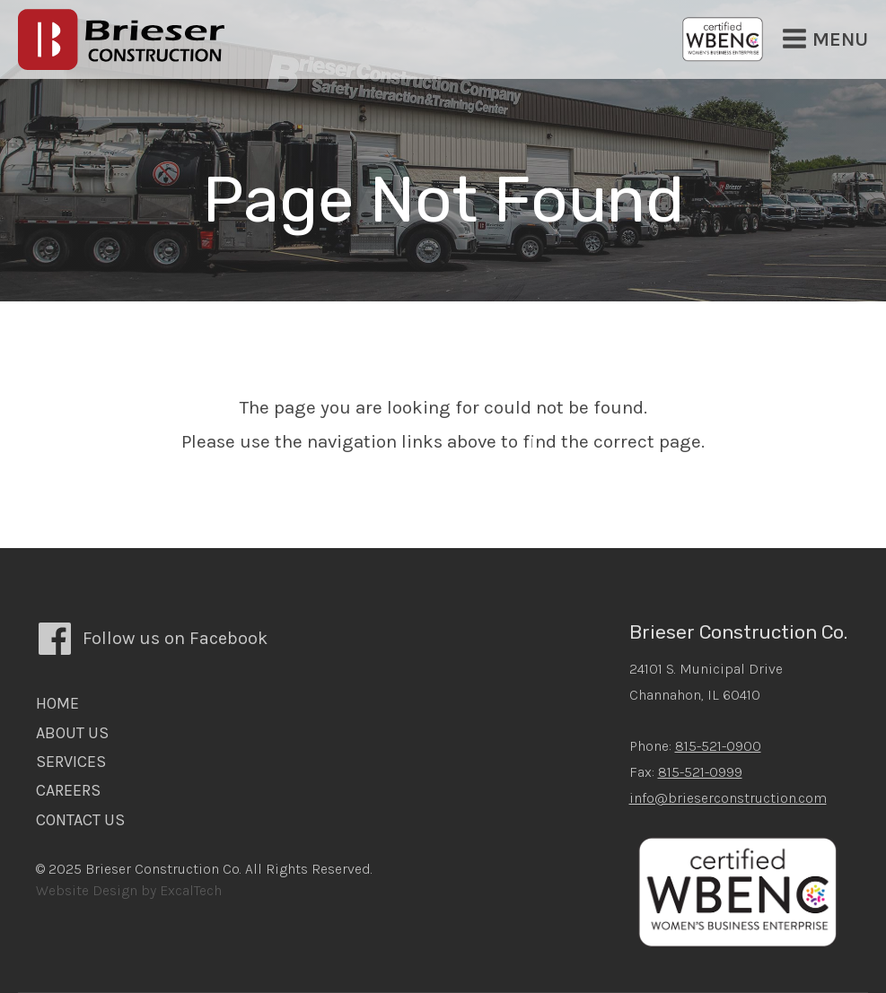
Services (71, 761)
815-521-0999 (700, 771)
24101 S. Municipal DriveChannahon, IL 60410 (706, 681)
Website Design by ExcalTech (129, 890)
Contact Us (80, 820)
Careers (68, 790)
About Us (72, 733)
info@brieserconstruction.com (728, 797)
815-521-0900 (718, 745)
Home (57, 703)
